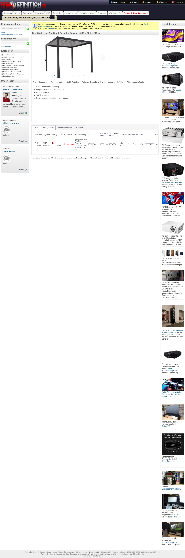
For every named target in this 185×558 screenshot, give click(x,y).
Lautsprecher (71, 13)
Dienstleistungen (87, 13)
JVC (163, 178)
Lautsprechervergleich (171, 489)
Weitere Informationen (92, 556)
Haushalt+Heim (8, 63)
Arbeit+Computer (8, 55)
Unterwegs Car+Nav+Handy (12, 72)
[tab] (44, 127)
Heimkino (39, 13)
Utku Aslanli (9, 151)
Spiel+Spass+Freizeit (10, 68)
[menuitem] (118, 2)
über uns (8, 13)
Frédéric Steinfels (12, 89)
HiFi (48, 13)
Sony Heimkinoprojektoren (170, 65)
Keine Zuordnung (8, 76)
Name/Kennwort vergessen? (12, 34)
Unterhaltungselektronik (11, 70)
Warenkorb (115, 13)
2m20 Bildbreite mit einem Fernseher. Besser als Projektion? (172, 394)
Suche (17, 13)
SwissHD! (166, 426)
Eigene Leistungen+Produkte (12, 61)
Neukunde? (5, 32)
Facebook (44, 554)
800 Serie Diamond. (171, 460)
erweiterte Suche (7, 46)
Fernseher (27, 13)
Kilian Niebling (11, 123)
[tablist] (95, 140)
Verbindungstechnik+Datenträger (13, 74)
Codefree (102, 13)
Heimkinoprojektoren (170, 543)
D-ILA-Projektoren (174, 182)
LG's (179, 211)
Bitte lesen (52, 28)
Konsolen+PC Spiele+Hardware (13, 65)
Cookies (73, 554)
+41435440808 (93, 552)
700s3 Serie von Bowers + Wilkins (172, 331)
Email (21, 113)
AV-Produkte (7, 59)
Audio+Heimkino (8, 57)
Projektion (57, 13)
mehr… (22, 107)
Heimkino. (177, 517)
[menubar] (147, 2)
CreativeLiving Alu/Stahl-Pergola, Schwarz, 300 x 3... (30, 17)
